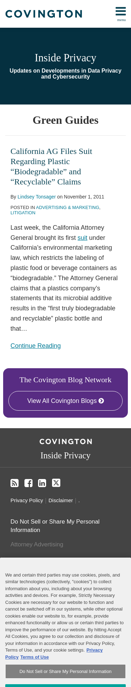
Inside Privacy (65, 58)
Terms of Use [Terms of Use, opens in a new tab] (34, 666)
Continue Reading (35, 345)
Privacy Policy (26, 500)
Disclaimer (61, 500)
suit (82, 237)
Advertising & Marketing (67, 207)
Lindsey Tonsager (36, 197)
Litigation (22, 212)
